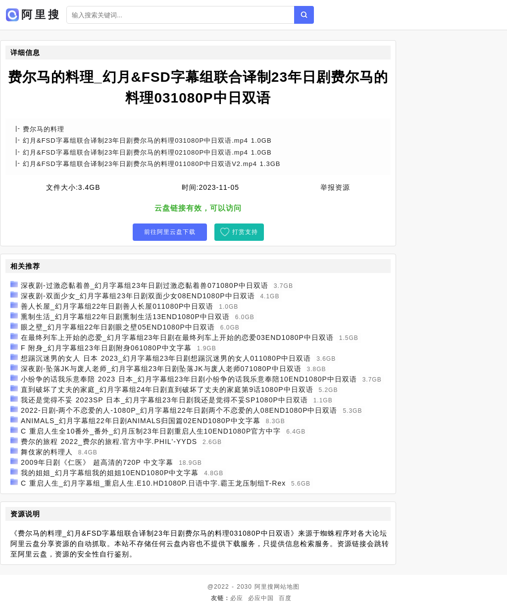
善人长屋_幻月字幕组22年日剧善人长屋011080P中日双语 (117, 306)
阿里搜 (264, 586)
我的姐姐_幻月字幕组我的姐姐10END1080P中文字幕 (110, 473)
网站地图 (287, 586)
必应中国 (261, 598)
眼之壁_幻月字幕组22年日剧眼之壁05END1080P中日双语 (118, 327)
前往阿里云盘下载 (170, 231)
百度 (285, 598)
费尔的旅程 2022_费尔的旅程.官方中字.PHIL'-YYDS (109, 441)
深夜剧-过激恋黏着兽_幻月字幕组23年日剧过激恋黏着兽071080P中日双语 (144, 285)
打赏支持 (245, 231)
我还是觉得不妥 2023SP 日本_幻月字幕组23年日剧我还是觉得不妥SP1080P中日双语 (164, 400)
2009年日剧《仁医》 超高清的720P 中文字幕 (97, 462)
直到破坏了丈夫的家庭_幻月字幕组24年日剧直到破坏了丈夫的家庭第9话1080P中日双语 (167, 389)
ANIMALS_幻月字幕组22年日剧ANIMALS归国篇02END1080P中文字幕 (140, 421)
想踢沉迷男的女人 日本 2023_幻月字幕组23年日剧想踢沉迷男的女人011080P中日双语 (166, 358)
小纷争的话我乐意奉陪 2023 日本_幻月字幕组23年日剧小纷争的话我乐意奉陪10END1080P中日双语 (189, 379)
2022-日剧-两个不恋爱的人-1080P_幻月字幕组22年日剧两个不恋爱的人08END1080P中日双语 (179, 410)
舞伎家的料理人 (47, 452)
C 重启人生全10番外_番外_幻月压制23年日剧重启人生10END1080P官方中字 (151, 431)
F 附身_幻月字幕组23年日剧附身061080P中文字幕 (106, 348)
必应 (236, 598)
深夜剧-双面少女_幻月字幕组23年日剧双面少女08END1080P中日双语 (138, 296)
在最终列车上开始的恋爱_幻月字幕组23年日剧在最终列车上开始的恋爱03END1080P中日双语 (177, 337)
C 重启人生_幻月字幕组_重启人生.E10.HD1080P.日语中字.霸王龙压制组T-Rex (153, 483)
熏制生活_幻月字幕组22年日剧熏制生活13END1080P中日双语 (125, 317)
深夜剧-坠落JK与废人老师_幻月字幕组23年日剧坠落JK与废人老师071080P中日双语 (161, 369)
